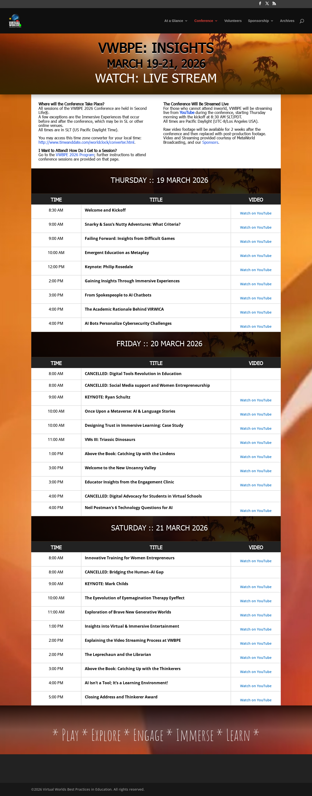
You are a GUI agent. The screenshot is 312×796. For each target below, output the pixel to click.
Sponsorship (258, 21)
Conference (203, 21)
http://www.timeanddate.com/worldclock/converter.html (86, 142)
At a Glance (173, 21)
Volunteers (233, 21)
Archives (287, 21)
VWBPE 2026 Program (75, 154)
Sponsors (210, 142)
